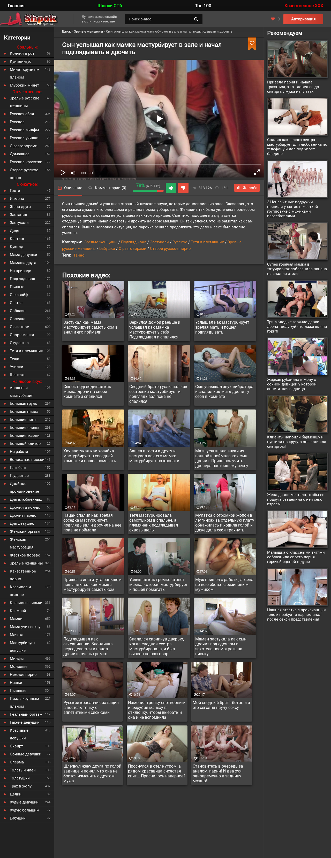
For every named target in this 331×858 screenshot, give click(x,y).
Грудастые (19, 475)
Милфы (17, 658)
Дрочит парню (23, 515)
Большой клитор (25, 443)
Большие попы (23, 419)
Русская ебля (22, 114)
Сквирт (16, 746)
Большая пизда (24, 411)
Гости (15, 190)
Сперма (17, 762)
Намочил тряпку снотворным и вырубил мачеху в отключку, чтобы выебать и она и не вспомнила (156, 710)
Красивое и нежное (20, 591)
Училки (16, 367)
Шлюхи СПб (109, 5)
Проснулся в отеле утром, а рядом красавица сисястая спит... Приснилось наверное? (156, 771)
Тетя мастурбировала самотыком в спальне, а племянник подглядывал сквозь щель (153, 522)
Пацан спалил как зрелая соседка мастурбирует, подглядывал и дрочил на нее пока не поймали (92, 522)
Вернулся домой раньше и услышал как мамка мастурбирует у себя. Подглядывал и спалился (154, 329)
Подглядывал (133, 242)
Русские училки (24, 138)
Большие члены (24, 427)
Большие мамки (25, 435)
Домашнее (19, 154)
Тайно (79, 255)
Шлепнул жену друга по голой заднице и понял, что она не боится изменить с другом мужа (92, 773)
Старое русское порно (170, 248)
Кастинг (17, 238)
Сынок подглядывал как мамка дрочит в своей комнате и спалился (87, 391)
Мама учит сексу (25, 626)
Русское (179, 242)
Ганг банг (18, 467)
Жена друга (20, 206)
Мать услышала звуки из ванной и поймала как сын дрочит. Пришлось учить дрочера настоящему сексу (221, 458)
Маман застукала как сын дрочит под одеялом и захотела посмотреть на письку (220, 646)
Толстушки (20, 778)
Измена (17, 198)
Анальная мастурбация (21, 391)
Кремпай (18, 610)
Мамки (16, 618)
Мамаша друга (23, 262)
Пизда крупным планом (24, 702)
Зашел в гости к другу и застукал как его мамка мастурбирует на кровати (154, 456)
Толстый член (23, 770)
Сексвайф (19, 294)
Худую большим (24, 810)
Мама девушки (23, 254)
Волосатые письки (27, 459)
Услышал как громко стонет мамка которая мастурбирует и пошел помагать (158, 584)
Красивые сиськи (26, 602)
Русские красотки (26, 162)
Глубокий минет (24, 85)
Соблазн (18, 310)
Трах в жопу (21, 786)
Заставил (18, 214)
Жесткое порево (25, 555)
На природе (20, 270)
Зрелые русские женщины (24, 102)
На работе (19, 451)
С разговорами (132, 248)
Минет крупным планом (24, 73)
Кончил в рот (22, 53)
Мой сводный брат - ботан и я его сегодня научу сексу (221, 705)
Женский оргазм (25, 531)
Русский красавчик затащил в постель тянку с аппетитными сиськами (91, 707)
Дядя (14, 230)
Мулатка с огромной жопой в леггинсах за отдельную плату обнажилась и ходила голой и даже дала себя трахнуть (224, 522)
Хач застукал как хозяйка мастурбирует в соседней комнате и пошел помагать (89, 456)
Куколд (16, 246)
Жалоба (247, 187)
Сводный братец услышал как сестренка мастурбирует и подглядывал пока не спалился (158, 394)
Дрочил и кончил (26, 507)
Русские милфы (24, 130)
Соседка (17, 318)
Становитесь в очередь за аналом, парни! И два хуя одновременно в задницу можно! (218, 773)
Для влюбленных (26, 499)
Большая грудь (23, 403)
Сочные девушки (25, 754)
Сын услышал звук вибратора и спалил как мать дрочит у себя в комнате (224, 391)
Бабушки (107, 248)
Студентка (19, 343)
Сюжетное (19, 326)
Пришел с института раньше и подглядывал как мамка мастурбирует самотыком (92, 584)
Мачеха (16, 634)
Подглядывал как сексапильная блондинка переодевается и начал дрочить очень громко (88, 646)
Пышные (18, 690)
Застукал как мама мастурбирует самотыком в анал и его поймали (90, 327)
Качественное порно (23, 575)
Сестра (16, 302)
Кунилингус (20, 61)
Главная (16, 5)
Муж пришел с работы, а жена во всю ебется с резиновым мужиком (224, 584)
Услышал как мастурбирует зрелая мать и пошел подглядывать (222, 327)
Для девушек (22, 523)
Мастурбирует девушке (22, 646)
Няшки (16, 682)
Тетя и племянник (207, 242)
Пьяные (17, 286)
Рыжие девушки (25, 722)
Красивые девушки (19, 734)
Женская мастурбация (21, 543)
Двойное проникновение (24, 487)
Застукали (159, 242)
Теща (14, 359)
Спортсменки (22, 335)
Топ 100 (203, 5)
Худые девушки (24, 802)
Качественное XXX (303, 5)
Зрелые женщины (100, 242)
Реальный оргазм (26, 714)
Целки (15, 794)
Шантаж (17, 375)
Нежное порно (23, 674)
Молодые (18, 666)
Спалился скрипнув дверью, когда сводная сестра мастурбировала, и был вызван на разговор (156, 646)
